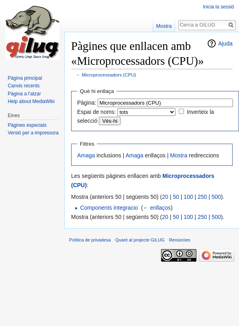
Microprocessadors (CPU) (109, 74)
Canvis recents (23, 86)
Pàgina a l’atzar (24, 94)
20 (165, 197)
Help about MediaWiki (31, 101)
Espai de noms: (96, 112)
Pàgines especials (27, 125)
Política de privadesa (90, 239)
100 (188, 197)
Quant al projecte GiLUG (140, 239)
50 (176, 197)
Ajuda (225, 43)
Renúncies (179, 239)
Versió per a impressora (33, 133)
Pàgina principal (25, 78)
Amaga (86, 155)
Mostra (178, 155)
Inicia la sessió (218, 7)
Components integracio (109, 207)
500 (216, 197)
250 (202, 197)
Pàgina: (86, 102)
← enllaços (157, 207)
